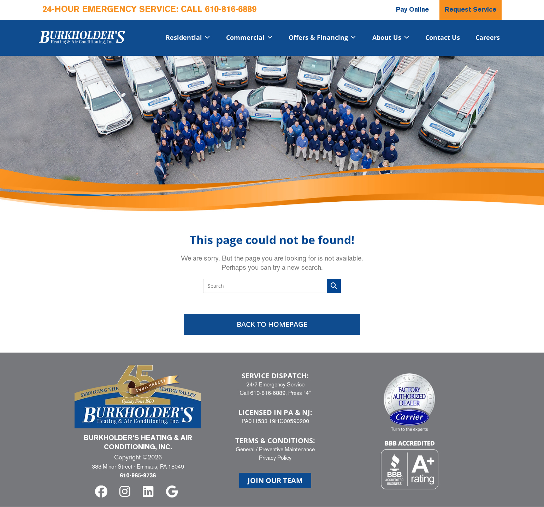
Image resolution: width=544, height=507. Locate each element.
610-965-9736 (138, 476)
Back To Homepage (272, 324)
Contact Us (442, 37)
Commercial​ (249, 37)
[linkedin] (150, 492)
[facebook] (103, 492)
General (245, 449)
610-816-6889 (230, 10)
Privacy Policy (275, 457)
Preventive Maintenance (287, 449)
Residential (188, 37)
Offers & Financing (322, 37)
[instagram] (126, 492)
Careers (487, 37)
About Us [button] (391, 37)
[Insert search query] (272, 286)
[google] (173, 492)
